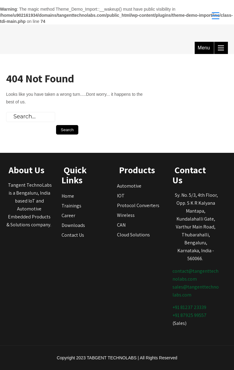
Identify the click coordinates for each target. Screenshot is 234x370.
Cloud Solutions (133, 235)
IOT (121, 195)
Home (68, 196)
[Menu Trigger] (215, 15)
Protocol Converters (138, 205)
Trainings (71, 206)
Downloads (73, 225)
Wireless (126, 215)
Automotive (129, 186)
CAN (121, 225)
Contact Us (73, 235)
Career (68, 215)
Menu (204, 47)
